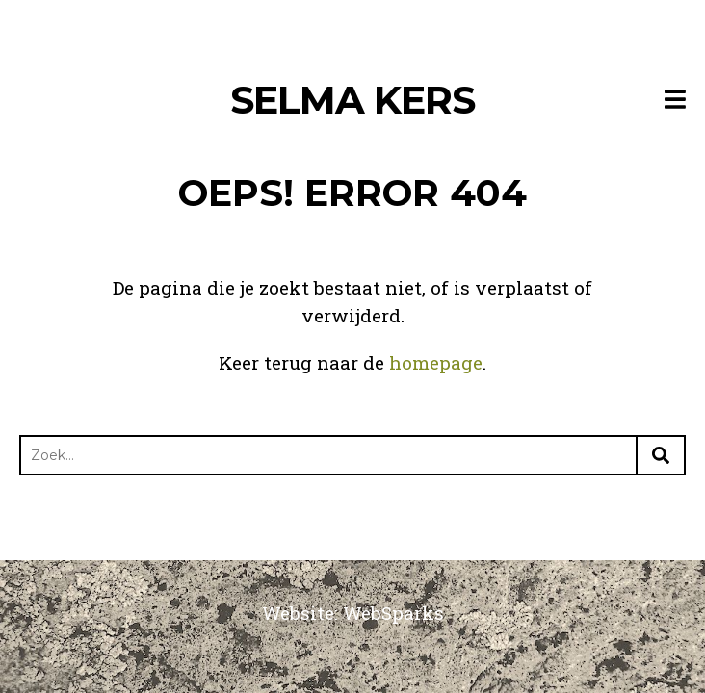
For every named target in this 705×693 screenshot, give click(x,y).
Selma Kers (352, 99)
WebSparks (393, 613)
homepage (436, 362)
